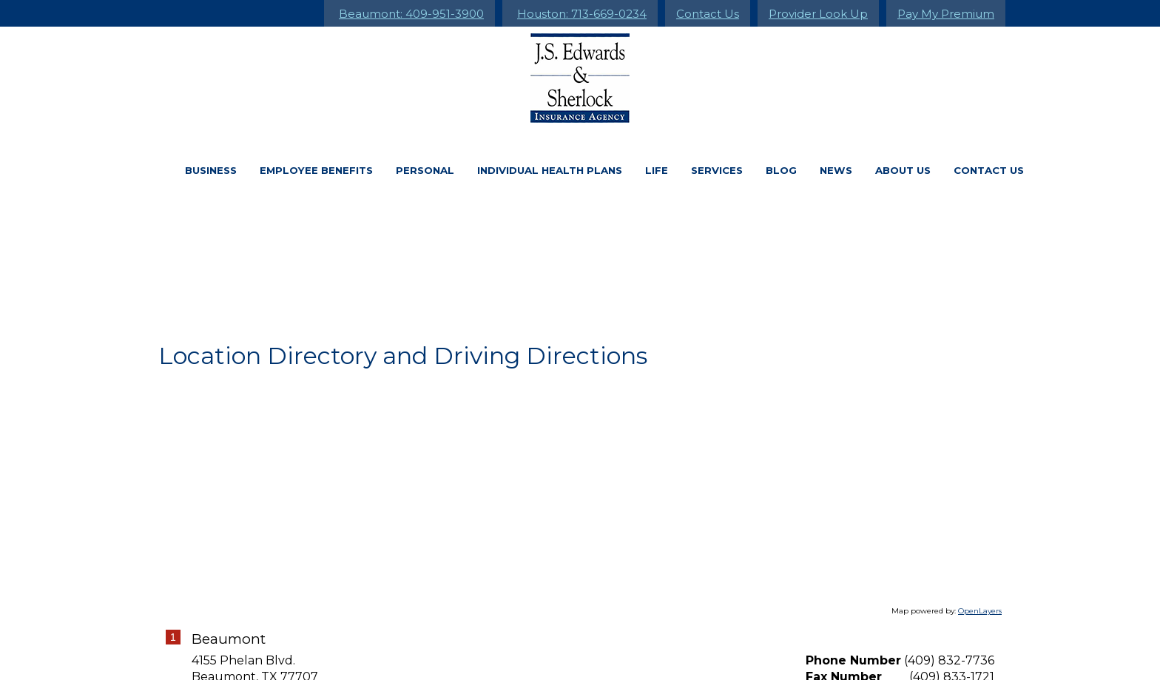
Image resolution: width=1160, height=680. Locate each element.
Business (211, 170)
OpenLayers (980, 611)
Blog (781, 170)
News (836, 170)
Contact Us (707, 14)
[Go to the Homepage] (580, 78)
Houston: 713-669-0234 (582, 14)
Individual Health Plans (549, 170)
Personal (425, 170)
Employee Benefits (316, 170)
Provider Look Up (818, 14)
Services (717, 170)
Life (656, 170)
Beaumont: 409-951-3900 (411, 14)
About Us (903, 170)
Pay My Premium (945, 14)
